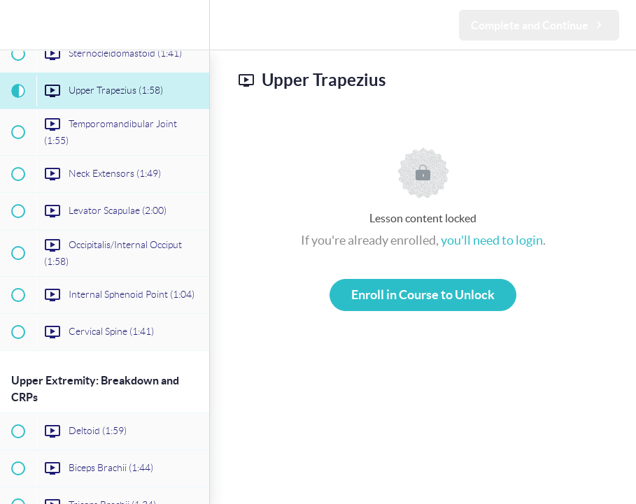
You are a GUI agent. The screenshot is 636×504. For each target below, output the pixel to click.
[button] (17, 25)
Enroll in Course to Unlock (423, 294)
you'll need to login (492, 240)
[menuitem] (191, 25)
